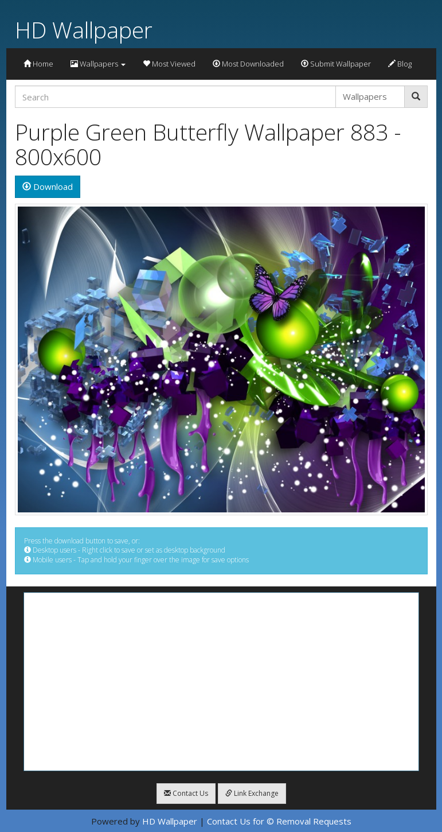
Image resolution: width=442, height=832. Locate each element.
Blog (400, 64)
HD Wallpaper (83, 29)
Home (38, 64)
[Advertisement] (221, 681)
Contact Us (186, 793)
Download (47, 186)
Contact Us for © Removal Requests (279, 821)
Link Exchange (252, 793)
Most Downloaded (248, 64)
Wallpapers (98, 64)
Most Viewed (169, 64)
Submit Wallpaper (336, 64)
